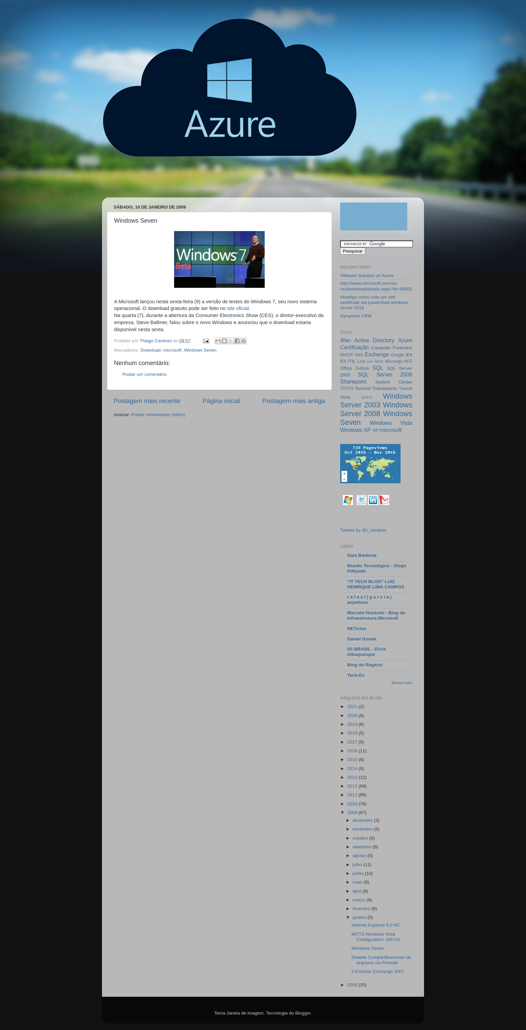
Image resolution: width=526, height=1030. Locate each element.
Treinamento (385, 388)
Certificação (354, 347)
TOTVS (347, 388)
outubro (361, 838)
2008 (353, 984)
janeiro (360, 917)
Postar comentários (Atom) (159, 414)
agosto (360, 855)
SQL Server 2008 (385, 374)
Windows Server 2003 (376, 400)
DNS (359, 355)
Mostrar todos (401, 683)
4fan (345, 340)
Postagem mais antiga (293, 400)
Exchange (377, 354)
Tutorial (405, 388)
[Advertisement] (231, 180)
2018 (353, 732)
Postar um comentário (144, 374)
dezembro (363, 820)
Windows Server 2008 (376, 409)
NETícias (356, 628)
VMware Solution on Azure (366, 275)
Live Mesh (375, 361)
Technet (363, 388)
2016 (353, 750)
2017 (353, 742)
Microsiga (394, 361)
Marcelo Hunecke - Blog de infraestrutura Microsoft (376, 615)
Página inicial (221, 400)
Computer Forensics (391, 347)
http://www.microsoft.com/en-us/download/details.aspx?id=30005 (376, 286)
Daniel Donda (361, 638)
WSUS (366, 397)
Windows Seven (200, 350)
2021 (353, 706)
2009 (353, 812)
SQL (377, 368)
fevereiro (362, 908)
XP (375, 430)
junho (359, 873)
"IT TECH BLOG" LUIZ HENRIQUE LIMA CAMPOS (376, 584)
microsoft (172, 350)
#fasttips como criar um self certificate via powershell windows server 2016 (374, 302)
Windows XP (355, 430)
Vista (345, 397)
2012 (353, 786)
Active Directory (374, 340)
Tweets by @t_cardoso (363, 530)
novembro (363, 829)
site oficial (237, 308)
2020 (353, 715)
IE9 (343, 361)
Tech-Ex (356, 675)
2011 (353, 794)
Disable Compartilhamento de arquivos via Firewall (381, 960)
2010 (353, 803)
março (359, 899)
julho (358, 864)
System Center (393, 382)
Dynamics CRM (356, 315)
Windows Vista (391, 423)
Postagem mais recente (147, 400)
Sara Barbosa (361, 555)
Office (346, 368)
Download (151, 350)
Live (361, 361)
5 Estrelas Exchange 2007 (378, 971)
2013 (353, 777)
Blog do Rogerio (364, 664)
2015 (353, 759)
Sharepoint (353, 381)
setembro (363, 846)
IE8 (409, 354)
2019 (353, 724)
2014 (353, 768)
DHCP (346, 354)
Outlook (362, 368)
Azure (405, 340)
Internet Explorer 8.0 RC (376, 925)
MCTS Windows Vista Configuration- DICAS (376, 937)
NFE (408, 361)
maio (358, 882)
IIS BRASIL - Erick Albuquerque (366, 651)
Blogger (303, 1013)
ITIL (352, 361)
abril (357, 891)
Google (397, 355)
